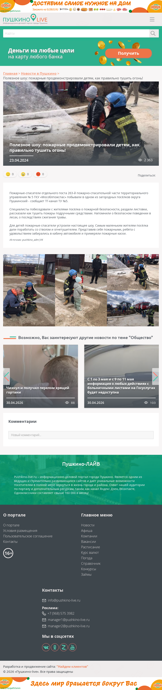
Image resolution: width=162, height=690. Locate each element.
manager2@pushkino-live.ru (69, 626)
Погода (86, 558)
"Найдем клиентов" (72, 666)
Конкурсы (88, 569)
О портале (11, 525)
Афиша (86, 530)
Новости (88, 525)
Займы (86, 574)
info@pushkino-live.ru (64, 600)
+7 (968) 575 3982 (60, 613)
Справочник (90, 563)
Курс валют (90, 552)
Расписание (90, 547)
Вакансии (88, 541)
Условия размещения (20, 530)
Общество (18, 137)
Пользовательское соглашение (28, 536)
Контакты (10, 541)
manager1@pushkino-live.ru (69, 619)
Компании (89, 536)
